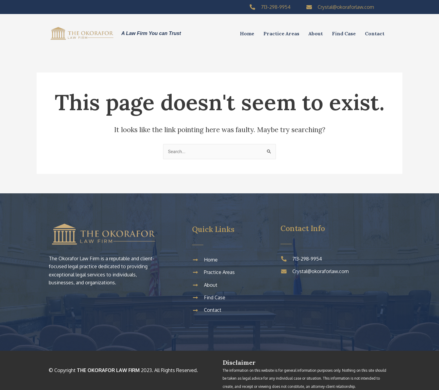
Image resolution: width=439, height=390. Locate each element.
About (316, 33)
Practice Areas (281, 33)
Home (247, 33)
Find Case (344, 33)
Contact (374, 33)
